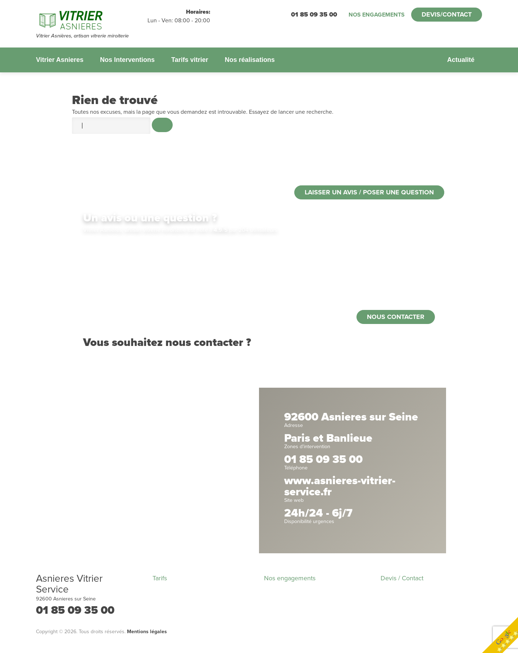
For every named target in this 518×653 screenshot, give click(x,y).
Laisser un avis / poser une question (369, 192)
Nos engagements (377, 14)
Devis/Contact (447, 14)
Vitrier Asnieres (59, 59)
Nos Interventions (127, 59)
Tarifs (160, 578)
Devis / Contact (402, 578)
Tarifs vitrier (189, 59)
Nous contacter (395, 317)
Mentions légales (147, 632)
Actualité (460, 59)
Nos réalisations (250, 59)
